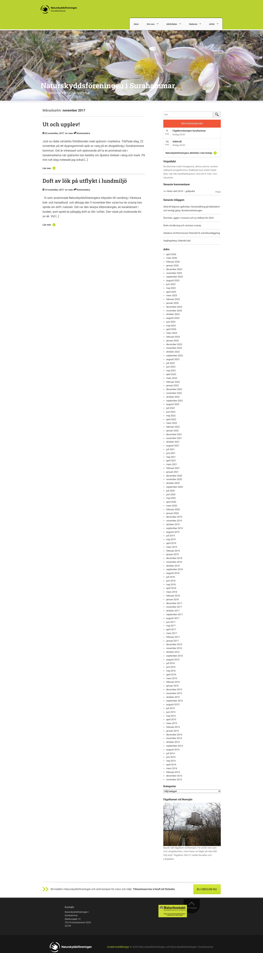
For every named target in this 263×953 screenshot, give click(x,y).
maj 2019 (171, 539)
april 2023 (171, 374)
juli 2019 (170, 535)
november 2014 (174, 738)
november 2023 (174, 348)
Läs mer (47, 168)
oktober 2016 (173, 652)
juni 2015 (170, 712)
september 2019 (174, 528)
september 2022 (174, 400)
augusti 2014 (172, 749)
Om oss (151, 24)
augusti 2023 (172, 359)
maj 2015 (171, 715)
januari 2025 (172, 303)
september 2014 (174, 745)
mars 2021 (171, 464)
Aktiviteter (171, 24)
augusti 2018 (172, 573)
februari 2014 (173, 772)
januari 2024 (172, 340)
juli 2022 (170, 408)
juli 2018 (170, 577)
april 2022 (171, 419)
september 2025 (174, 276)
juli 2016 (170, 663)
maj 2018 (171, 584)
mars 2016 (171, 678)
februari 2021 (173, 468)
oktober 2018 (173, 565)
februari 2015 (173, 727)
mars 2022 (171, 423)
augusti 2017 (172, 618)
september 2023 (174, 355)
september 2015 (174, 700)
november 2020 (174, 479)
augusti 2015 (172, 704)
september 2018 (174, 569)
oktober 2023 (173, 351)
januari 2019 (172, 554)
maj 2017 (171, 625)
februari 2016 (173, 682)
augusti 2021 (172, 445)
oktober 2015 (173, 697)
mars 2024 (171, 333)
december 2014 (174, 734)
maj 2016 (171, 670)
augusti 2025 (172, 280)
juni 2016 (170, 667)
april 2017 (171, 629)
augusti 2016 (172, 659)
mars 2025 (171, 295)
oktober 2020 (173, 483)
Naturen (193, 24)
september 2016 (174, 655)
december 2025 (174, 269)
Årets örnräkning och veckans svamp (182, 225)
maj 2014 (171, 760)
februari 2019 (173, 550)
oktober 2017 (173, 610)
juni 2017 (170, 622)
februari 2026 (173, 261)
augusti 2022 (172, 404)
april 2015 (171, 719)
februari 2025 (173, 299)
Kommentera (83, 133)
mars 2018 (171, 592)
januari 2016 (172, 685)
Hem (136, 24)
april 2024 (171, 329)
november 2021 (174, 438)
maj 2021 (171, 457)
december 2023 (174, 344)
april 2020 (171, 501)
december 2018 (174, 558)
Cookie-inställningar (118, 946)
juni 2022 (170, 411)
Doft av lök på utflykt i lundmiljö (85, 180)
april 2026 (171, 254)
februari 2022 (173, 426)
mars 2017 (171, 633)
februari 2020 (173, 509)
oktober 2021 (173, 441)
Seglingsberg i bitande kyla (177, 240)
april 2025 (171, 291)
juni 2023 (170, 366)
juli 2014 (170, 753)
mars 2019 (171, 547)
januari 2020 (172, 513)
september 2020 (174, 487)
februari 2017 (173, 637)
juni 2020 (170, 494)
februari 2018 (173, 595)
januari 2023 (172, 385)
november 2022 (174, 393)
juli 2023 (170, 363)
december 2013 (174, 775)
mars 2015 (171, 723)
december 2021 (174, 434)
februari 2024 (173, 336)
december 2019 (174, 516)
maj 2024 (171, 325)
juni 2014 (170, 757)
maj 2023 (171, 370)
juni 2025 (170, 284)
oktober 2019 (173, 524)
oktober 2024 (173, 314)
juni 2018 (170, 580)
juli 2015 (170, 708)
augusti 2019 (172, 532)
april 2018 (171, 588)
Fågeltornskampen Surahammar (189, 130)
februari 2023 (173, 382)
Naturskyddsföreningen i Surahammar (108, 85)
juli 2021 (170, 449)
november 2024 (174, 310)
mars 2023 (171, 378)
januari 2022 (172, 430)
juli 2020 (170, 490)
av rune (69, 133)
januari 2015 (172, 730)
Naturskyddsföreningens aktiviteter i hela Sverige (188, 153)
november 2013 (174, 779)
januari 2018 (172, 599)
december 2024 (174, 306)
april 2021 (171, 460)
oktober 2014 (173, 742)
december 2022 (174, 389)
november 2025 (174, 273)
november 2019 (174, 520)
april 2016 (171, 674)
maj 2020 (171, 498)
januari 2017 (172, 640)
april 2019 (171, 543)
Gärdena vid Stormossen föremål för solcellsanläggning (191, 233)
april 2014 (171, 764)
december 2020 (174, 475)
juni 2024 (170, 321)
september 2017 (174, 614)
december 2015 (174, 689)
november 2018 (174, 562)
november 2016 (174, 648)
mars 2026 (171, 258)
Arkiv (212, 24)
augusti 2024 (172, 318)
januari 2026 (172, 265)
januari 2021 (172, 472)
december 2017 (174, 603)
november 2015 (174, 693)
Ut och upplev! (61, 124)
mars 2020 (171, 505)
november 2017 (174, 607)
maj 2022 (171, 415)
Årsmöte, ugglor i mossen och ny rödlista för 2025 (188, 218)
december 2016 (174, 644)
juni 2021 (170, 453)
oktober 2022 (173, 396)
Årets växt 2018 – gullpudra (181, 191)
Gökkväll (177, 141)
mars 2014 (171, 768)
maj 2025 (171, 288)
